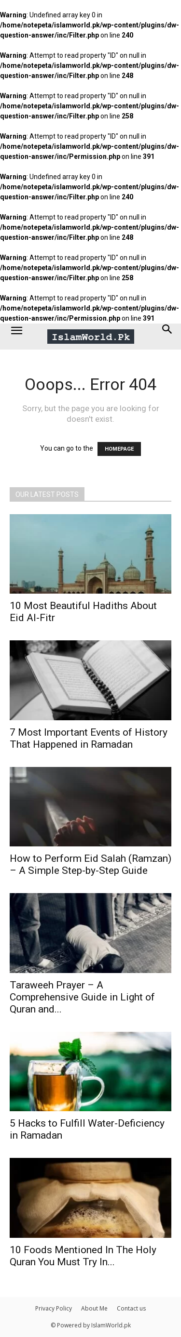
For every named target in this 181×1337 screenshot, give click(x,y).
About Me (94, 1308)
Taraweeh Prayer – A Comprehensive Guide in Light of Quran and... (82, 997)
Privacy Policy (53, 1308)
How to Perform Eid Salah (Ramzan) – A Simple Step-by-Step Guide (90, 864)
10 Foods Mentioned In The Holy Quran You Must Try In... (83, 1256)
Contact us (131, 1308)
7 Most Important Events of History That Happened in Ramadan (88, 738)
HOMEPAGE (119, 449)
